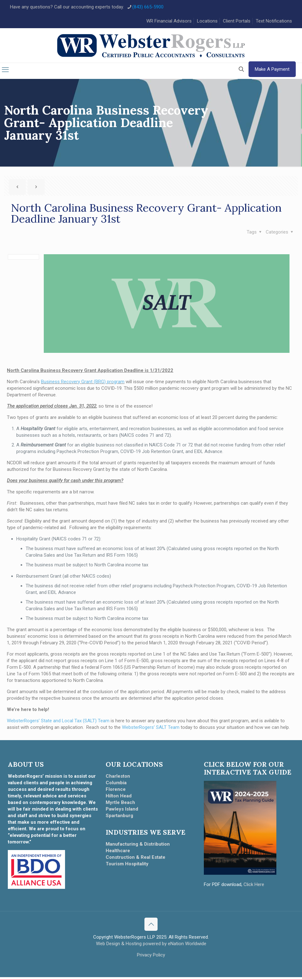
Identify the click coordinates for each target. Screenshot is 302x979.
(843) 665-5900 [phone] (148, 7)
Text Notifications (274, 21)
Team (173, 729)
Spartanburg (119, 817)
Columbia (116, 784)
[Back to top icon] (151, 926)
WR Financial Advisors (169, 21)
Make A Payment (272, 71)
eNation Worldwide (187, 945)
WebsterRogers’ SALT (144, 729)
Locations (207, 21)
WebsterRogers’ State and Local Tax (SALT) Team (58, 722)
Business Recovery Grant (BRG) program (82, 383)
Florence (116, 791)
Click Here (254, 886)
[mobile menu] (5, 71)
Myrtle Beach (120, 804)
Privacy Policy (151, 957)
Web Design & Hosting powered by (132, 945)
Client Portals (236, 21)
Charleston (118, 778)
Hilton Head (119, 797)
